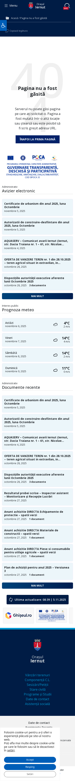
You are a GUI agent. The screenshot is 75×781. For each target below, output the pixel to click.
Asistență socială (37, 704)
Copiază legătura (19, 30)
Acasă (14, 18)
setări (11, 750)
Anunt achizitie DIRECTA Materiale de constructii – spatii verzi (31, 532)
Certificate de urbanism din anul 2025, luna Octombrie (35, 205)
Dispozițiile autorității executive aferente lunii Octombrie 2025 (34, 279)
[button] (3, 25)
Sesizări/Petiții (37, 684)
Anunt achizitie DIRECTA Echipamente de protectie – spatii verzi (33, 513)
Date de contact (37, 699)
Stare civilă (38, 689)
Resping (29, 767)
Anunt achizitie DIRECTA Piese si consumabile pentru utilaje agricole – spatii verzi (37, 550)
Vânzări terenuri (37, 675)
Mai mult (37, 296)
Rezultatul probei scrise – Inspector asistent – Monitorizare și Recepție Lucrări (36, 495)
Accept (30, 759)
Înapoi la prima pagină (37, 139)
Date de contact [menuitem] (39, 723)
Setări (30, 774)
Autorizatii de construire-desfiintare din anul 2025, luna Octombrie (36, 224)
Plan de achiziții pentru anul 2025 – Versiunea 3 (36, 569)
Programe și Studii (37, 694)
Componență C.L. (37, 680)
